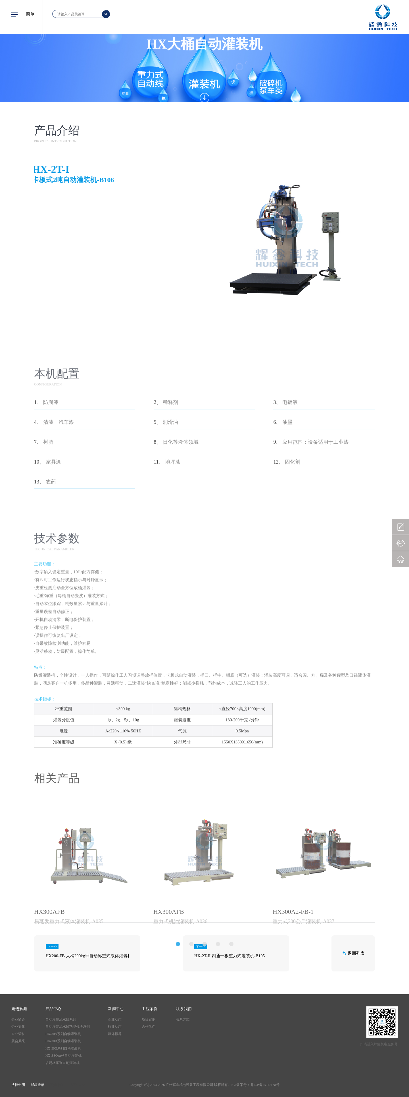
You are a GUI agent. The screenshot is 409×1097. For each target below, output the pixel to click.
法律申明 (18, 1085)
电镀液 (290, 479)
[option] (85, 964)
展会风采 (18, 1041)
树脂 (48, 519)
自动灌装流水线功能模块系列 (67, 1027)
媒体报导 (115, 1034)
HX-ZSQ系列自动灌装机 (63, 1056)
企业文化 (18, 1027)
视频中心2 (77, 1085)
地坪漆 (172, 538)
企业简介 (18, 1019)
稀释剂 (170, 479)
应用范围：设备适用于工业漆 (315, 519)
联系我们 (184, 1009)
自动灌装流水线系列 (60, 1019)
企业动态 (115, 1019)
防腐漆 (51, 479)
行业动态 (115, 1027)
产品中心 (53, 1009)
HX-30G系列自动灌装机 (63, 1048)
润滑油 (170, 499)
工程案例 (150, 1009)
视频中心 (57, 1085)
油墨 (287, 499)
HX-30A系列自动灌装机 (63, 1034)
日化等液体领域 (181, 519)
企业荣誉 (18, 1034)
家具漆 (53, 538)
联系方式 (182, 1019)
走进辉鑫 (19, 1009)
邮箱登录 (37, 1085)
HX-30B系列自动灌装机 (63, 1041)
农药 (51, 558)
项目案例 (148, 1019)
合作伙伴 (148, 1027)
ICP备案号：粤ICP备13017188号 (255, 1085)
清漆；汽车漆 (58, 499)
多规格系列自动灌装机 (62, 1063)
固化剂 (292, 538)
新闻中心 (116, 1009)
